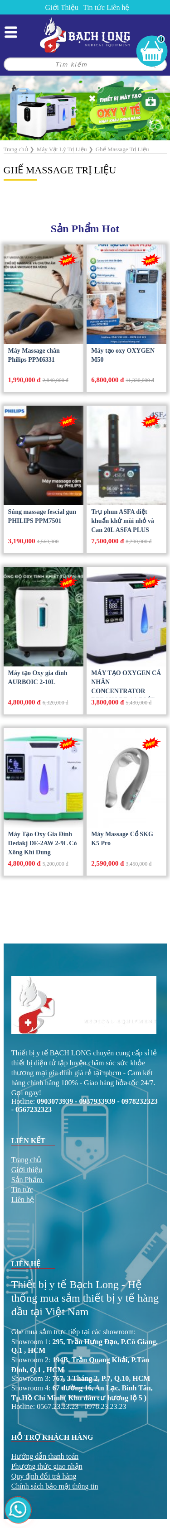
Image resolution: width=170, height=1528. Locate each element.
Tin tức (94, 7)
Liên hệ (118, 7)
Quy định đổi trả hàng (44, 1476)
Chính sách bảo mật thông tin (54, 1486)
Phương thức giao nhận (47, 1466)
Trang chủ (26, 1160)
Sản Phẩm (26, 1179)
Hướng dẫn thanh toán (45, 1456)
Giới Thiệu (61, 7)
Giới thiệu (26, 1170)
